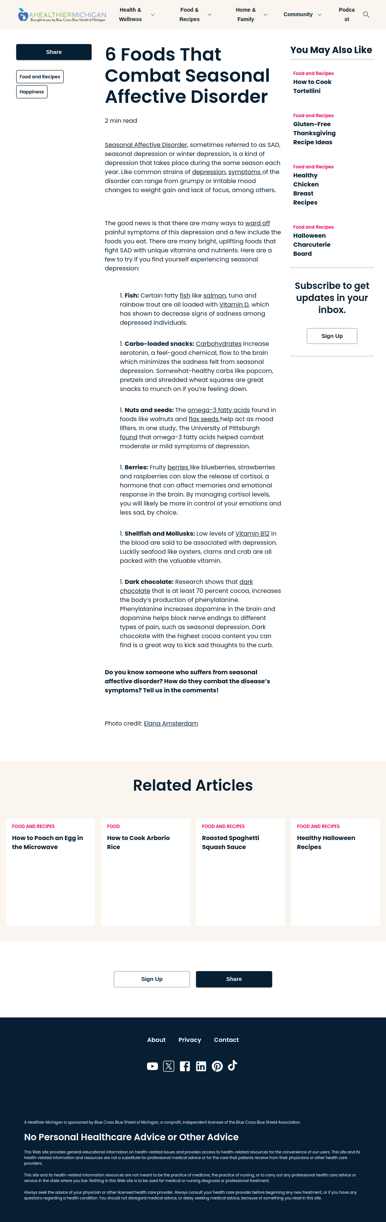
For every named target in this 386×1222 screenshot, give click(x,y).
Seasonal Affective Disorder (146, 145)
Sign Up (332, 336)
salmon (214, 295)
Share (54, 52)
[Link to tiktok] (233, 1067)
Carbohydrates (219, 343)
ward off (257, 223)
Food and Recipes (40, 76)
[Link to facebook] (184, 1067)
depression (209, 172)
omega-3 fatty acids (219, 410)
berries (179, 467)
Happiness (32, 92)
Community (303, 14)
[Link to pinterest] (217, 1067)
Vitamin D (234, 304)
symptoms (245, 172)
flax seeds (204, 419)
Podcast (347, 14)
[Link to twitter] (168, 1067)
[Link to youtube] (152, 1067)
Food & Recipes (194, 14)
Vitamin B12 (253, 533)
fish (185, 295)
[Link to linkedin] (201, 1067)
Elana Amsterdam (171, 723)
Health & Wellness (135, 14)
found (129, 437)
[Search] (366, 14)
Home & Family (250, 14)
